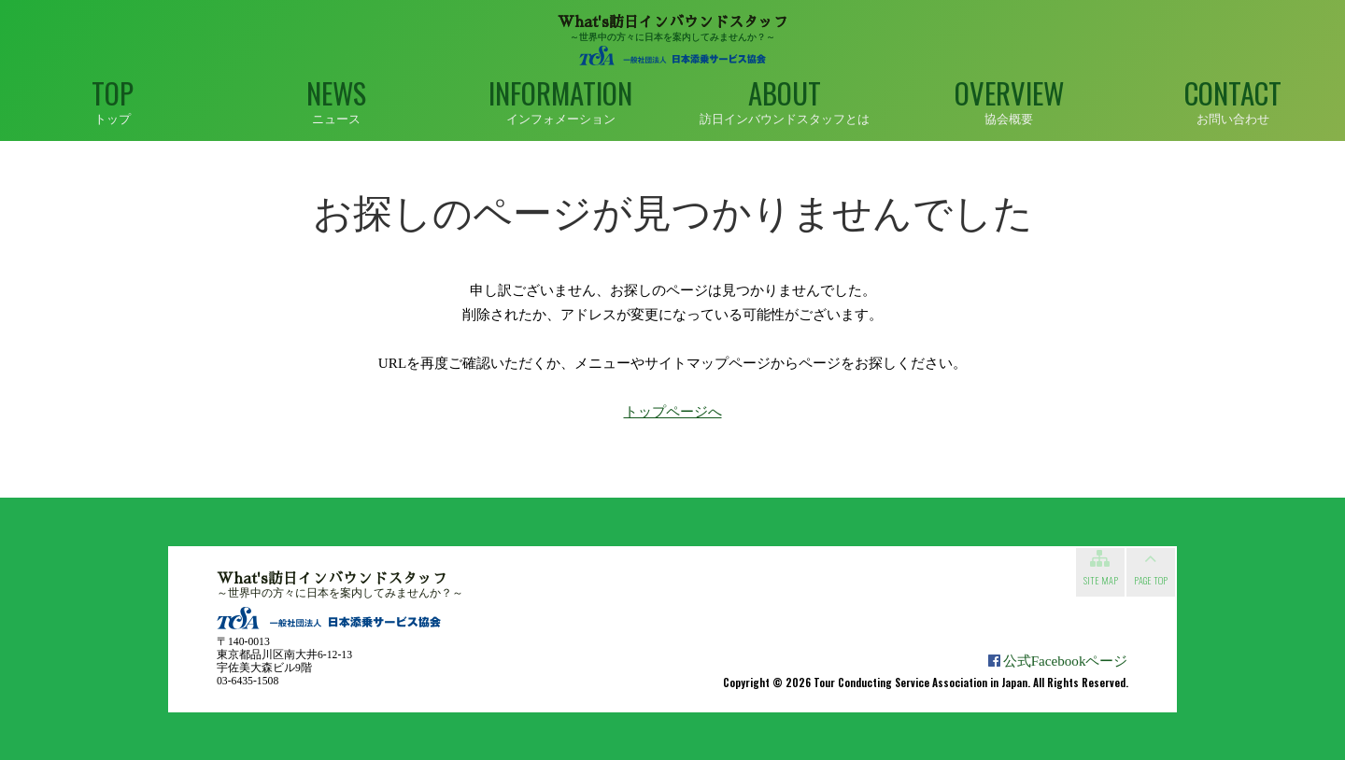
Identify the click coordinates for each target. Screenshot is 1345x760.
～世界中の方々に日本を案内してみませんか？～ (672, 28)
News (336, 104)
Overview (1009, 104)
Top (112, 104)
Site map (1100, 579)
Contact (1233, 104)
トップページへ (673, 411)
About (784, 104)
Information (560, 104)
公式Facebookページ (1058, 661)
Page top (1151, 579)
